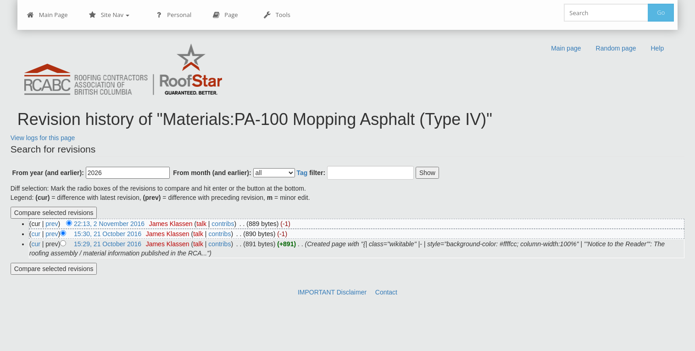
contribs (222, 223)
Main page (566, 48)
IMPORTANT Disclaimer (332, 292)
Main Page (47, 15)
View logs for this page (43, 138)
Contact (386, 292)
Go (661, 12)
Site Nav (109, 15)
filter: (310, 172)
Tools (277, 15)
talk (201, 223)
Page (225, 15)
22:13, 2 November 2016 (109, 223)
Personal (173, 15)
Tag (301, 172)
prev (51, 223)
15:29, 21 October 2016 (107, 244)
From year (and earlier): (47, 172)
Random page (616, 48)
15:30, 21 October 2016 (107, 234)
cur (35, 234)
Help (657, 48)
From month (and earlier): (212, 172)
